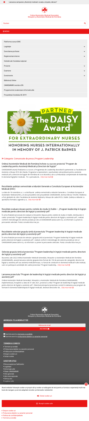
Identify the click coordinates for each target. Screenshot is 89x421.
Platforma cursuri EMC (12, 42)
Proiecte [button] (44, 66)
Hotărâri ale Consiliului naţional (15, 61)
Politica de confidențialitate (13, 351)
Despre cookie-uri (10, 354)
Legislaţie (7, 367)
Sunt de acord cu (11, 334)
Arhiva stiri (7, 379)
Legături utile (8, 381)
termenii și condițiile (25, 334)
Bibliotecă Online (10, 80)
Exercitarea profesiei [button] (44, 51)
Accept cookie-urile (44, 403)
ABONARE (44, 329)
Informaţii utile (9, 369)
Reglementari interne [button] (44, 56)
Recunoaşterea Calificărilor (13, 364)
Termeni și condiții (10, 347)
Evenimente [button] (44, 76)
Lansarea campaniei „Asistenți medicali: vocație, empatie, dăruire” (33, 2)
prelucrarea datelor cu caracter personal (32, 336)
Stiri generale (8, 374)
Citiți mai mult (47, 177)
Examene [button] (44, 71)
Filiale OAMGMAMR (11, 371)
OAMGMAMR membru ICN (13, 85)
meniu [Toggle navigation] (6, 31)
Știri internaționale (10, 376)
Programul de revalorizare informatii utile (19, 90)
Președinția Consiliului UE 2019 (15, 95)
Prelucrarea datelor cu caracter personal (18, 349)
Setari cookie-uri (44, 396)
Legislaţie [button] (44, 46)
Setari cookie (8, 356)
